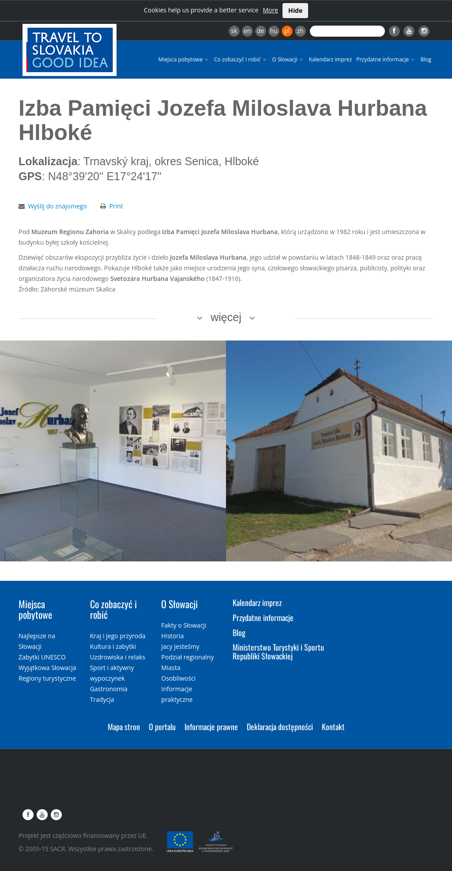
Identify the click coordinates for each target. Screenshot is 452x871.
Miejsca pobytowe (184, 59)
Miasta (170, 667)
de (260, 31)
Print (116, 206)
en (247, 31)
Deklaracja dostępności (280, 726)
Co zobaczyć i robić (241, 59)
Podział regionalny (187, 657)
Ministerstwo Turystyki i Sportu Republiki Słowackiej (278, 651)
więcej (225, 317)
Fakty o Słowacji (183, 625)
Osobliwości (178, 678)
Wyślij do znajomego (57, 206)
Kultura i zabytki (113, 646)
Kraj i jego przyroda (118, 636)
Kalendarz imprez (330, 59)
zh (300, 31)
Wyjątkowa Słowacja (47, 667)
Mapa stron (124, 726)
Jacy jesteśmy (180, 646)
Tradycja (102, 699)
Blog (425, 59)
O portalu (162, 726)
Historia (172, 636)
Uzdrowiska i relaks (117, 657)
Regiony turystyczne (47, 678)
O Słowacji (288, 59)
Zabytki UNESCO (42, 657)
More (270, 10)
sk (234, 31)
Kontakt (333, 726)
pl (287, 31)
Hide (295, 10)
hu (274, 31)
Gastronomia (109, 689)
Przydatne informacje (386, 59)
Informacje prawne (211, 726)
